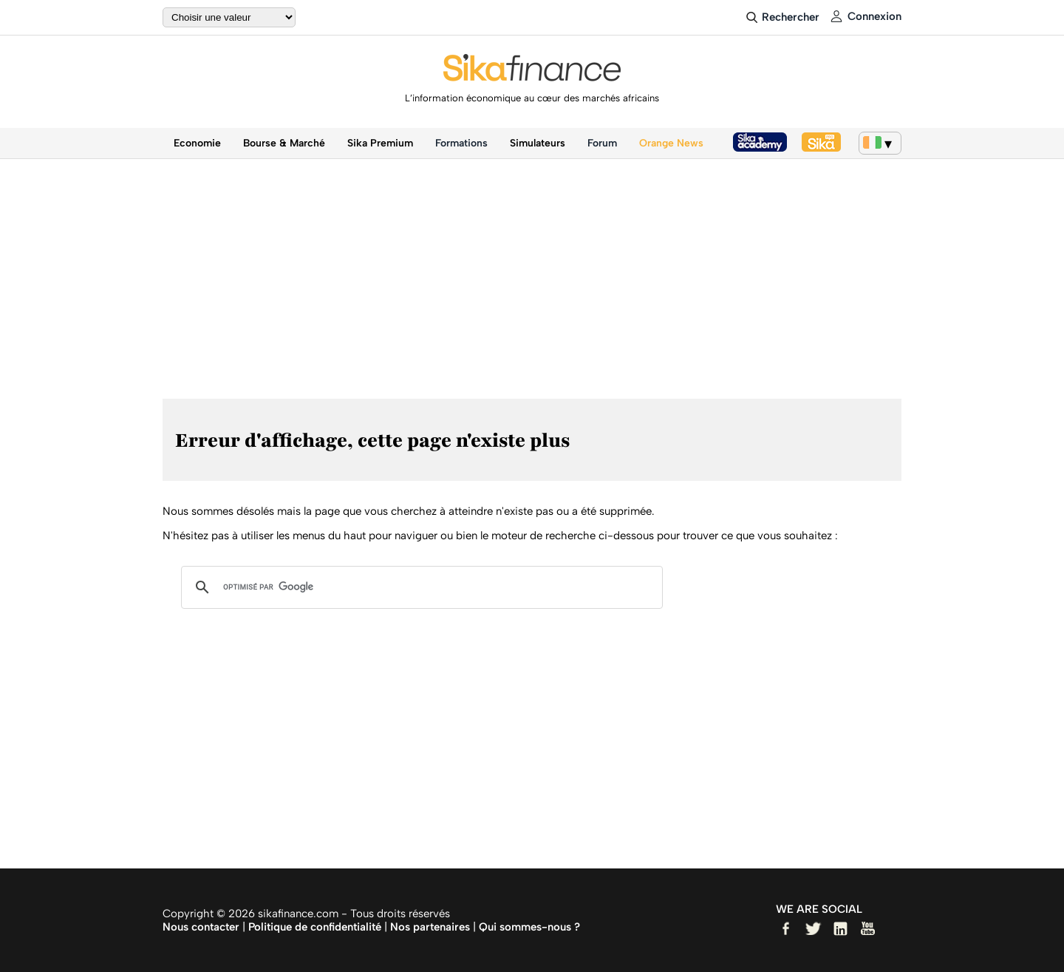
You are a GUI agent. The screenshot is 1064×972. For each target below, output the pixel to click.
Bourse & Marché (284, 143)
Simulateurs (537, 143)
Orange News (671, 143)
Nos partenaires (430, 927)
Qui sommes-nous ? (529, 927)
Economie (197, 143)
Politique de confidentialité (314, 927)
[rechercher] (419, 587)
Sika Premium (380, 143)
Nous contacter (201, 927)
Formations (461, 143)
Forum (602, 143)
